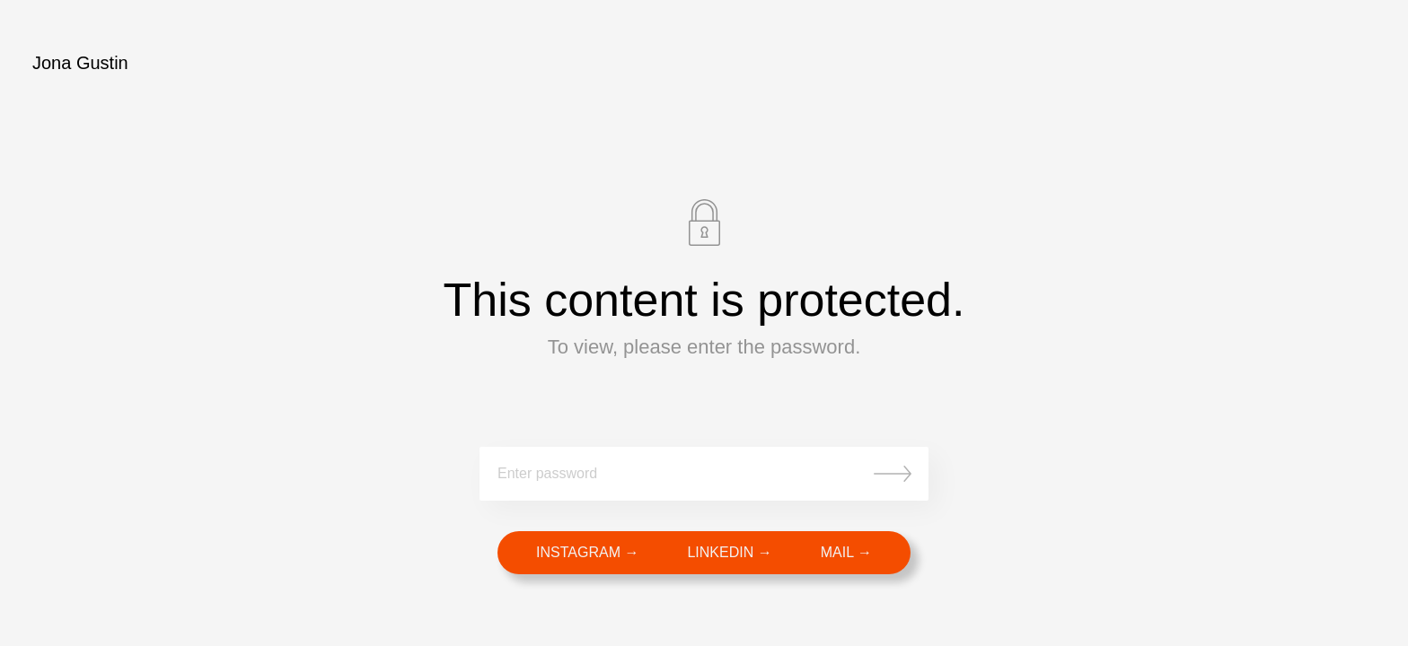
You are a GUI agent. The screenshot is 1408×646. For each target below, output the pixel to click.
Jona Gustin (80, 63)
